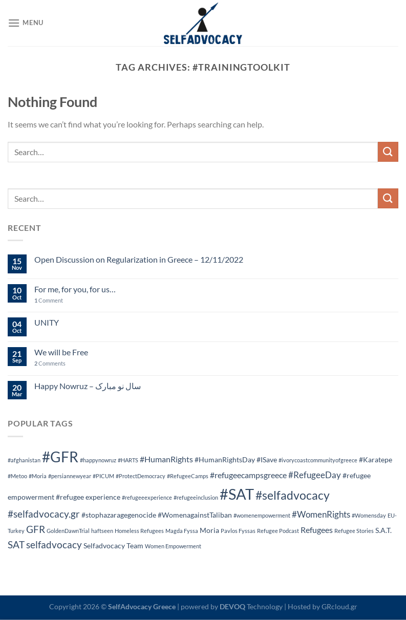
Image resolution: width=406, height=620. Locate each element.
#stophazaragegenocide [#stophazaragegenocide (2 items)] (118, 514)
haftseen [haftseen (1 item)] (102, 530)
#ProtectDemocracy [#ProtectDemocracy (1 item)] (140, 476)
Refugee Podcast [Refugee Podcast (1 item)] (278, 530)
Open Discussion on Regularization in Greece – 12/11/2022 (138, 259)
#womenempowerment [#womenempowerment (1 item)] (261, 515)
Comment (48, 300)
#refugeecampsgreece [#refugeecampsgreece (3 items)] (248, 475)
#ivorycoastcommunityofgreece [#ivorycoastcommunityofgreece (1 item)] (318, 460)
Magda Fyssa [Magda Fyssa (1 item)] (181, 530)
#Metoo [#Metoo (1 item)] (17, 476)
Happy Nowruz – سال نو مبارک (87, 386)
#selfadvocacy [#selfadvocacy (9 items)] (292, 495)
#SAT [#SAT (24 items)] (237, 494)
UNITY (46, 322)
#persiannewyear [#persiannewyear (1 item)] (69, 476)
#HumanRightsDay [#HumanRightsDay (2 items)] (225, 459)
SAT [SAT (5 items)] (16, 544)
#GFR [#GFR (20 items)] (60, 456)
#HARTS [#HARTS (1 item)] (128, 460)
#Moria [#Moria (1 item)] (38, 476)
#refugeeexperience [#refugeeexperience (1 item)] (147, 497)
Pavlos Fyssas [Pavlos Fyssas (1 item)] (238, 530)
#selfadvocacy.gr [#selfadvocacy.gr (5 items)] (44, 514)
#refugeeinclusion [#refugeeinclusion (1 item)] (196, 497)
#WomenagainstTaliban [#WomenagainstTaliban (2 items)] (195, 514)
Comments (50, 363)
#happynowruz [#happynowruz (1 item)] (98, 460)
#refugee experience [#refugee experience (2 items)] (88, 497)
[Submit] (388, 152)
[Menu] (26, 22)
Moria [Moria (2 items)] (209, 530)
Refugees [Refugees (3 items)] (317, 530)
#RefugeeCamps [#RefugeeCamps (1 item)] (187, 476)
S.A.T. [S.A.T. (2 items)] (383, 530)
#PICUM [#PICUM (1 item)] (103, 476)
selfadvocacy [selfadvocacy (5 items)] (54, 544)
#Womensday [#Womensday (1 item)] (369, 515)
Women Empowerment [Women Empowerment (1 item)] (173, 546)
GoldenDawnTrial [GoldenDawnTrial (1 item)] (68, 530)
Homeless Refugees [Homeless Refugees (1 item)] (139, 530)
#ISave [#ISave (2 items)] (267, 459)
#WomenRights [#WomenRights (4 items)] (321, 514)
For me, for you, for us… (75, 289)
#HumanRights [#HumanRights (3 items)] (166, 459)
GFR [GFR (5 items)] (35, 529)
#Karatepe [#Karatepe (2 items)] (375, 459)
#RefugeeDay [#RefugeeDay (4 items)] (314, 474)
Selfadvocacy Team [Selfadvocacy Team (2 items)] (113, 545)
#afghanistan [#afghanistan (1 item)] (24, 460)
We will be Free (61, 352)
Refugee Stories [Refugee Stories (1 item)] (354, 530)
